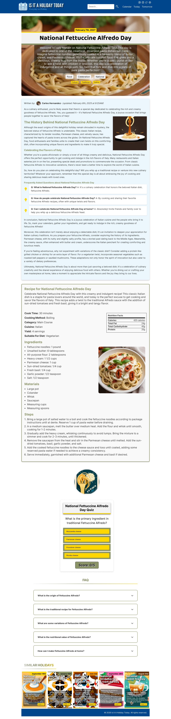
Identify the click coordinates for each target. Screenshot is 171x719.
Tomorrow (147, 6)
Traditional (86, 82)
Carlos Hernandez (51, 103)
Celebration (84, 76)
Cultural (75, 82)
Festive (96, 82)
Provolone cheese (73, 547)
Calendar (127, 6)
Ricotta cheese (72, 555)
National (100, 76)
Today (137, 6)
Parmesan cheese (73, 539)
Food (69, 76)
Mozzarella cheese (73, 531)
